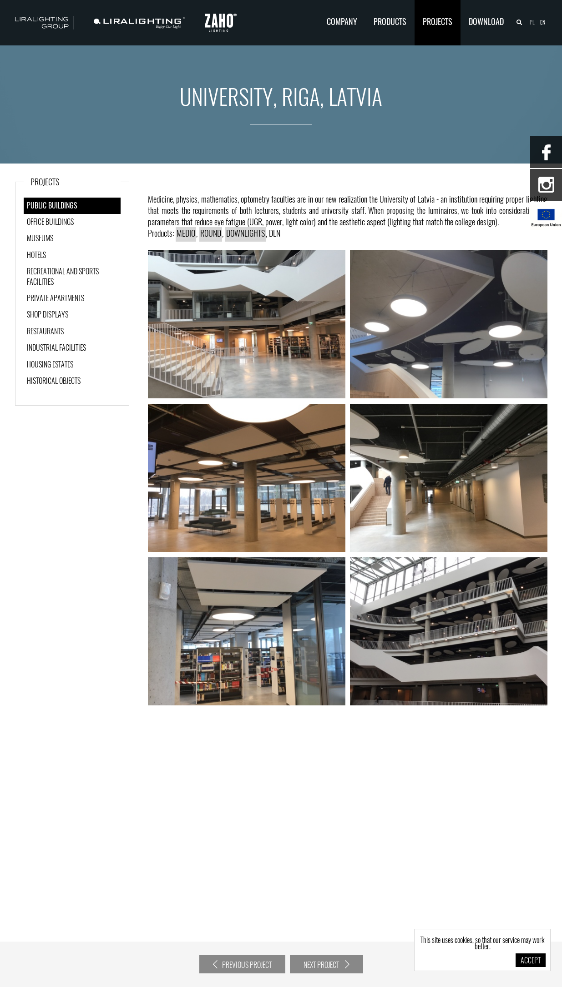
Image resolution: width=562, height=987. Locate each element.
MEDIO (186, 234)
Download (486, 23)
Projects (437, 23)
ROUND (210, 234)
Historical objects (54, 381)
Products (390, 23)
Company (342, 23)
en (542, 22)
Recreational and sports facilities (63, 277)
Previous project (242, 964)
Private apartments (55, 299)
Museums (40, 239)
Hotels (36, 255)
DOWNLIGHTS (245, 234)
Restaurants (45, 332)
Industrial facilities (56, 348)
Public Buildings (52, 206)
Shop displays (47, 315)
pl (532, 22)
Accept (531, 961)
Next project (326, 964)
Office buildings (50, 222)
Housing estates (50, 365)
